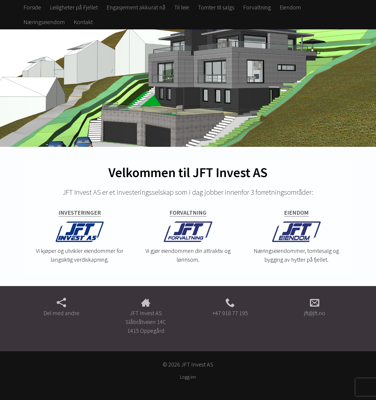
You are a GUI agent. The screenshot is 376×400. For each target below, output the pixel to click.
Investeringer (79, 212)
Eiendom (290, 7)
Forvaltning (257, 7)
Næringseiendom (44, 22)
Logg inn (188, 377)
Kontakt (83, 22)
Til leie (181, 7)
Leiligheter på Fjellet (74, 7)
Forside (32, 7)
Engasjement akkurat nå (136, 7)
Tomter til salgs (216, 7)
